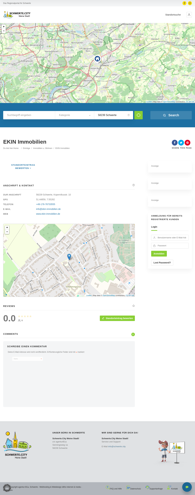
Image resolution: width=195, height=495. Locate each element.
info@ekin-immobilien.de (48, 209)
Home (16, 148)
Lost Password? (162, 262)
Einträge (26, 148)
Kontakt (172, 489)
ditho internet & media (71, 487)
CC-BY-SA (190, 102)
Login (154, 227)
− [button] (4, 31)
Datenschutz (133, 489)
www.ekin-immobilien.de (48, 214)
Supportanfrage (154, 489)
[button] (189, 14)
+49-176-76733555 (45, 204)
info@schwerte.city (117, 446)
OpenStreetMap (169, 102)
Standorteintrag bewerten (117, 318)
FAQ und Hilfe (114, 489)
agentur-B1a (23, 487)
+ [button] (4, 27)
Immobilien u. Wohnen (42, 148)
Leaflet (149, 102)
